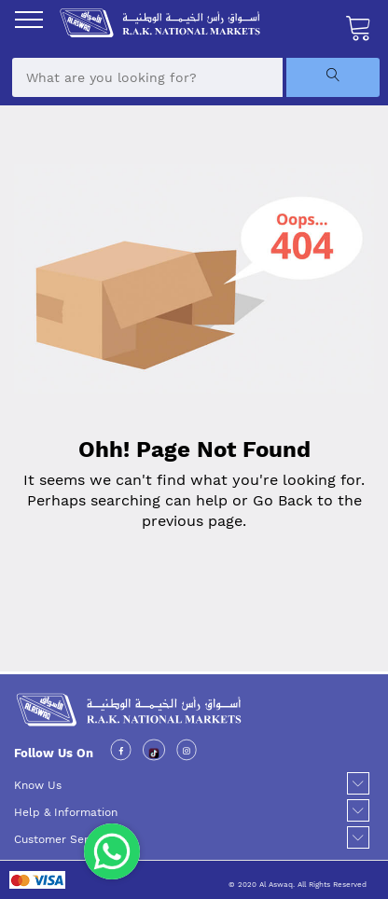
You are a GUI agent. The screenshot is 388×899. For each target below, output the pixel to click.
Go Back (282, 500)
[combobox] (147, 77)
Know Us (38, 785)
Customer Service (62, 839)
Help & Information (66, 812)
